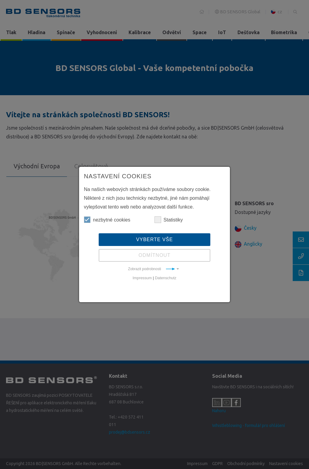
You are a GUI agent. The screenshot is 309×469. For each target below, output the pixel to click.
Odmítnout (154, 255)
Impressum (142, 278)
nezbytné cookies (107, 219)
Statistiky (168, 219)
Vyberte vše (154, 239)
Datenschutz (165, 278)
